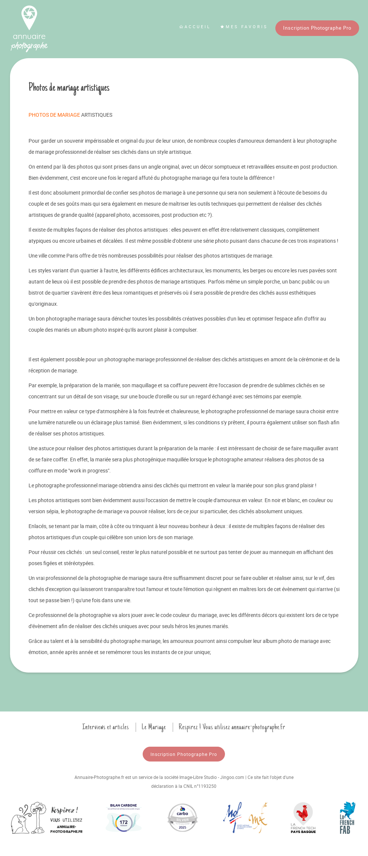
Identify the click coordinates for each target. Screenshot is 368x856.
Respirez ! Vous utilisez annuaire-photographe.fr (232, 727)
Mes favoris (244, 26)
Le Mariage (154, 727)
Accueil (195, 26)
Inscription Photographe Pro (317, 27)
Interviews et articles (105, 727)
